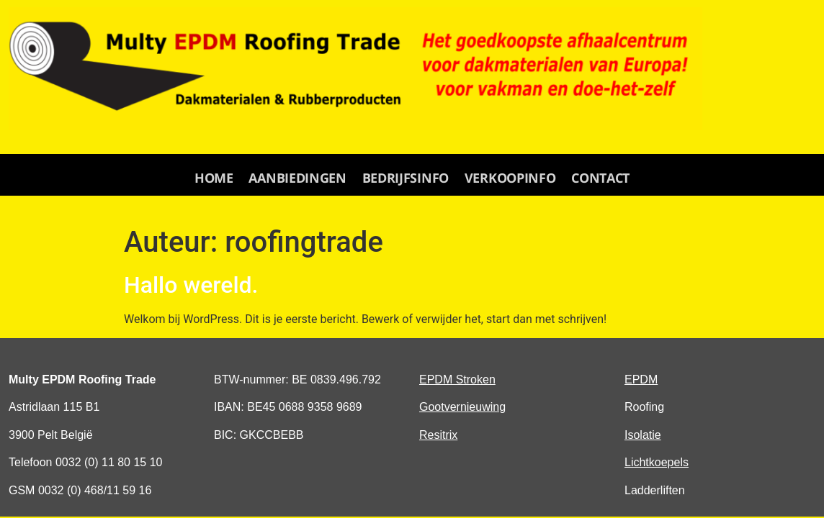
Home (216, 177)
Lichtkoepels (656, 462)
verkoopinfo (509, 177)
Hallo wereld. (191, 285)
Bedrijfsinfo (405, 177)
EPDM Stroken (457, 379)
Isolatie (642, 435)
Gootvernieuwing (462, 407)
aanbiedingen (298, 177)
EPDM (641, 379)
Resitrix (438, 435)
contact (598, 177)
